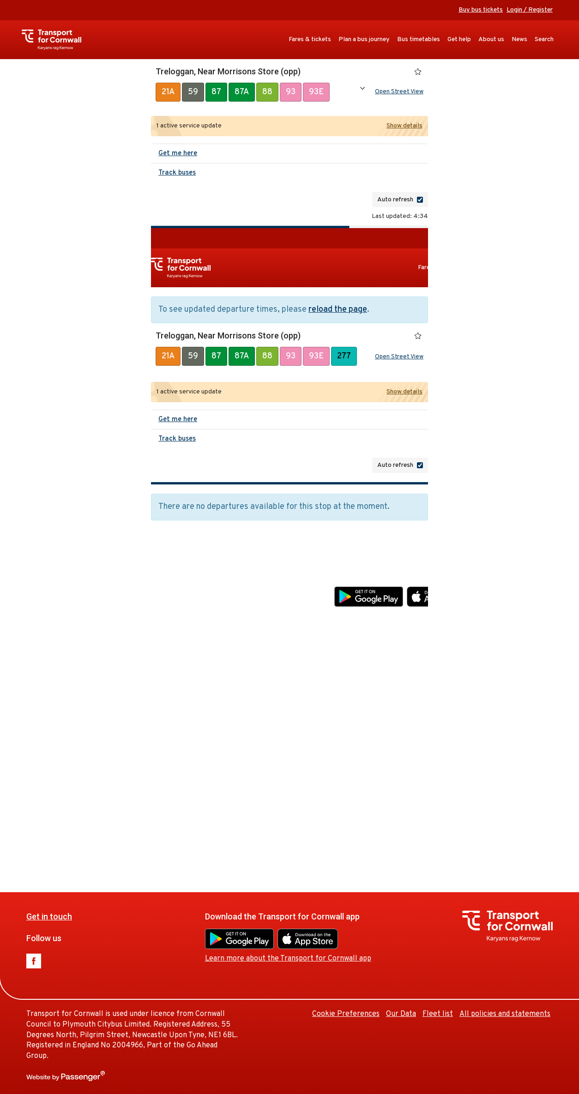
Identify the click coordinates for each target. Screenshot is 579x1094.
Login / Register (530, 10)
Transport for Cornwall (56, 40)
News (519, 39)
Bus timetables (418, 39)
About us (491, 39)
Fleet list (437, 1014)
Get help (459, 39)
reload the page (337, 311)
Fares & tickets (310, 39)
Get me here (177, 155)
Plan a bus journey (364, 39)
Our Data (530, 673)
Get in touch (178, 576)
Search (544, 39)
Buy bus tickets (480, 10)
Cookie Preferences (475, 673)
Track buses (177, 174)
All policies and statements (504, 1014)
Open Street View (399, 93)
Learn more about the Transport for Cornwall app (417, 618)
